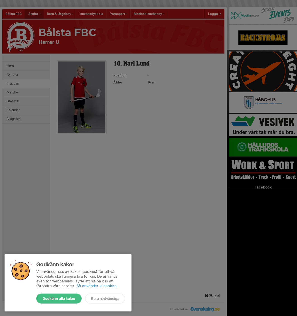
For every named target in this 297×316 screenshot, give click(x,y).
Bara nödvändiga (105, 298)
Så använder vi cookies (96, 286)
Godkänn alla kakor (58, 298)
